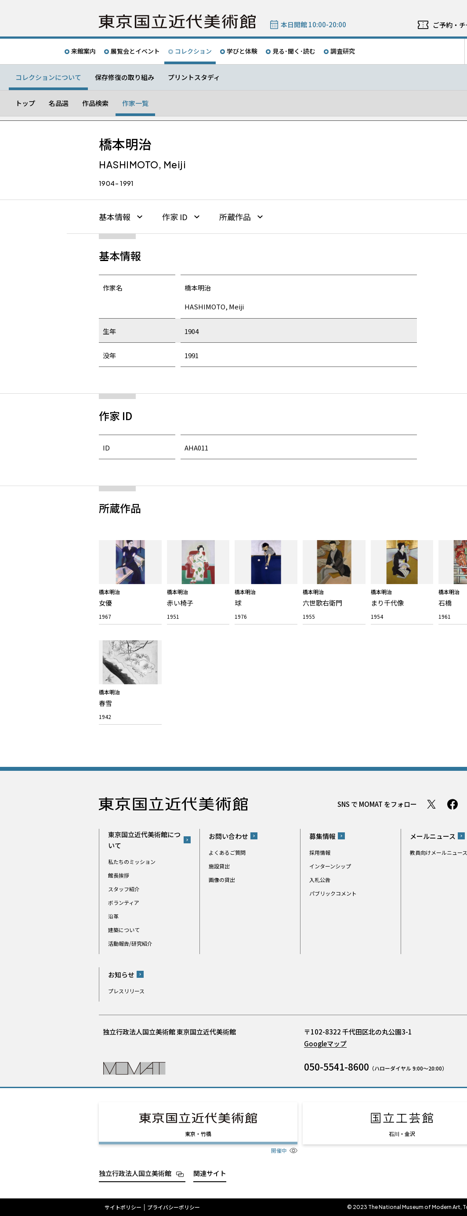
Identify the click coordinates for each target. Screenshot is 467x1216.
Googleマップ (325, 1043)
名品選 (59, 103)
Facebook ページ (452, 804)
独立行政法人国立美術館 (135, 1173)
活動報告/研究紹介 (130, 943)
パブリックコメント (333, 893)
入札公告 (319, 879)
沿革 (113, 916)
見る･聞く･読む (293, 51)
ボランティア (123, 902)
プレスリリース (126, 991)
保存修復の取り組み (124, 77)
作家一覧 (135, 103)
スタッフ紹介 (124, 889)
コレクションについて (48, 77)
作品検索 (95, 103)
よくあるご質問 (227, 852)
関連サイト (209, 1173)
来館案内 (83, 51)
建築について (124, 929)
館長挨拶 (118, 875)
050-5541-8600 (336, 1066)
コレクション (193, 51)
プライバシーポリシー (173, 1207)
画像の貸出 (222, 879)
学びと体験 (242, 51)
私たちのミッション (132, 861)
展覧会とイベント (135, 51)
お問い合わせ (228, 836)
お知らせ (121, 974)
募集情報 (322, 836)
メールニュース (433, 836)
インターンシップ (330, 866)
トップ (25, 103)
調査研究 (342, 51)
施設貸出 (219, 866)
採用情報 (319, 852)
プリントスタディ (194, 77)
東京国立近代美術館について (144, 840)
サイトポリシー (123, 1207)
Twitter (431, 804)
